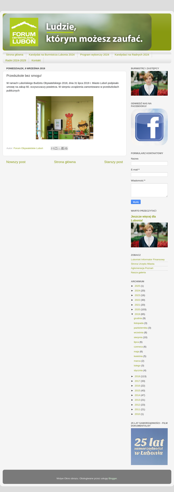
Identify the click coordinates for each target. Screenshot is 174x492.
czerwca (138, 346)
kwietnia (138, 356)
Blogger (113, 478)
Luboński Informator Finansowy (148, 259)
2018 (138, 376)
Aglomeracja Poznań (142, 268)
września (139, 332)
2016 (138, 385)
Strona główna (14, 54)
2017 (138, 381)
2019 (138, 314)
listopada (139, 323)
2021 (138, 304)
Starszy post (113, 162)
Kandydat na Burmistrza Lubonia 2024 (52, 54)
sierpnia (138, 337)
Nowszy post (15, 162)
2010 (138, 414)
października (141, 327)
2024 (138, 290)
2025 (138, 286)
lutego (137, 365)
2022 (138, 300)
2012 (138, 404)
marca (137, 361)
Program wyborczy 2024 (94, 54)
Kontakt (36, 60)
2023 (138, 295)
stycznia (138, 370)
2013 (138, 400)
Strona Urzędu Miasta (142, 263)
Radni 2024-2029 (15, 60)
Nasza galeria (138, 272)
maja (137, 351)
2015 (138, 390)
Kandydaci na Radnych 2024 (132, 54)
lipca (137, 342)
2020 (138, 309)
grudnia (138, 318)
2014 (138, 395)
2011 (138, 409)
